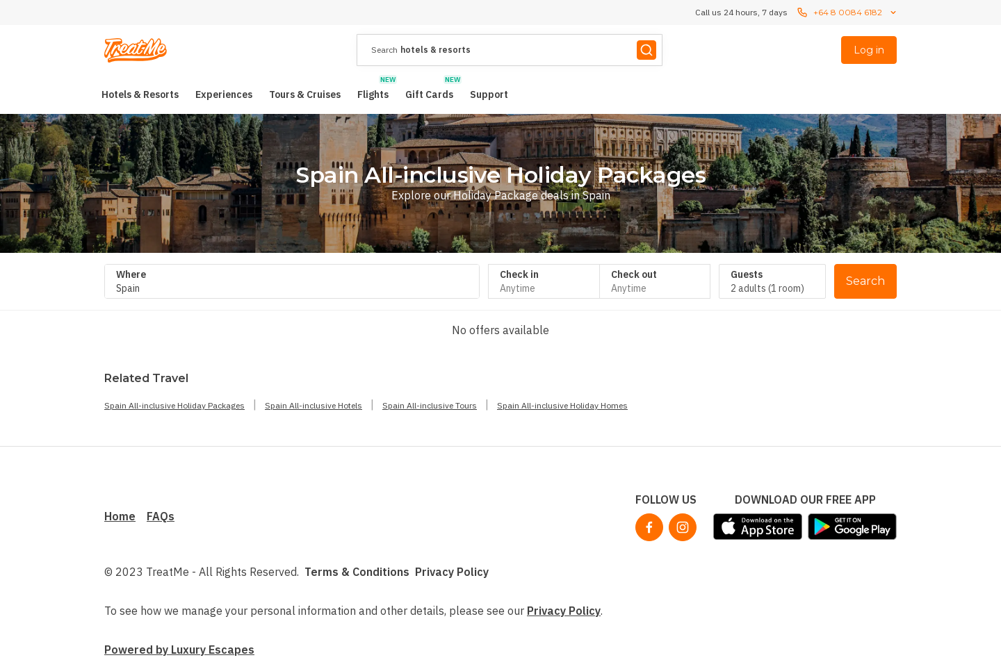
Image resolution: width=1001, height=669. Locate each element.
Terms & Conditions (356, 572)
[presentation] (509, 50)
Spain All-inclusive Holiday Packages (174, 405)
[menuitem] (140, 94)
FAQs (160, 516)
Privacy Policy (452, 572)
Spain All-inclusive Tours (429, 405)
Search (865, 281)
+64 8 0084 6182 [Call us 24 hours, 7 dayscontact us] (848, 12)
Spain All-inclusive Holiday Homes (562, 405)
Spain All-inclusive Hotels (313, 405)
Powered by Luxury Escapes (179, 649)
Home (120, 516)
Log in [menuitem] (869, 50)
